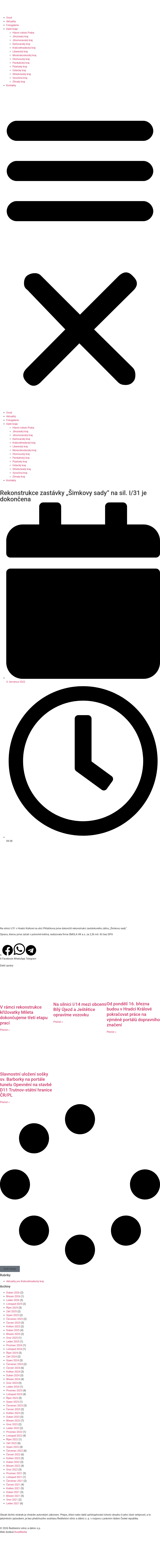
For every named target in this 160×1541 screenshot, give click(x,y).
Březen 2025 (13, 1334)
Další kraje (12, 28)
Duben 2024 (13, 1375)
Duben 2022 (13, 1462)
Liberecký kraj (20, 51)
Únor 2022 (12, 1469)
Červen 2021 (13, 1484)
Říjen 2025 (12, 1307)
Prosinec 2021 (14, 1473)
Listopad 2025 (14, 1303)
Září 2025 (11, 1311)
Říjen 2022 (12, 1439)
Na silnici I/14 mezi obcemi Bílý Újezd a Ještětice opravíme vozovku (79, 1009)
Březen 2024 (13, 1379)
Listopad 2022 (14, 1435)
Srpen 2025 (12, 1315)
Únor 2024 (12, 1382)
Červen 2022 (13, 1454)
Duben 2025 (13, 1330)
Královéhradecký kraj (23, 47)
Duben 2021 (13, 1492)
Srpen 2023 (12, 1401)
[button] (80, 249)
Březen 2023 (13, 1420)
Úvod (9, 17)
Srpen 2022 (12, 1446)
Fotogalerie (12, 25)
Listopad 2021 (14, 1477)
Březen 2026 (13, 1296)
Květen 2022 (13, 1458)
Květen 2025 (13, 1326)
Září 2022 (11, 1443)
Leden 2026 (12, 1300)
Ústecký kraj (19, 70)
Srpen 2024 (12, 1360)
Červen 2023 (13, 1409)
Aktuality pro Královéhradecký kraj (25, 1281)
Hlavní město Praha (23, 32)
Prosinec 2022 (14, 1431)
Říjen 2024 (12, 1352)
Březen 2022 (13, 1465)
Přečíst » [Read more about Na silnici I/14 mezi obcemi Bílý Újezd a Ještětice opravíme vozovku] (58, 1021)
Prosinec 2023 (14, 1390)
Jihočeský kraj (20, 36)
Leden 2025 (12, 1341)
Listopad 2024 (14, 1349)
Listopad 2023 (14, 1394)
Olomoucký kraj (21, 59)
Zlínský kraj (18, 81)
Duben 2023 (13, 1416)
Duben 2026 (13, 1292)
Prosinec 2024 (14, 1345)
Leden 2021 (12, 1503)
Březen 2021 (13, 1495)
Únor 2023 (12, 1424)
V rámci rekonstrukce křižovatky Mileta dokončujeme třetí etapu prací (24, 1015)
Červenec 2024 (14, 1364)
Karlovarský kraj (21, 44)
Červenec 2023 (14, 1405)
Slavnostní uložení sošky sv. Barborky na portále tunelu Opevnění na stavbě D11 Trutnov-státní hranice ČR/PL (26, 1085)
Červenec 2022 (14, 1450)
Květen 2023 (13, 1413)
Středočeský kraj (21, 74)
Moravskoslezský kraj (24, 55)
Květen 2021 (13, 1488)
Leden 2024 (12, 1386)
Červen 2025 (13, 1322)
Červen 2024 (13, 1367)
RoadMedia (20, 1531)
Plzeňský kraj (19, 66)
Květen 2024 (13, 1371)
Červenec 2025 (14, 1318)
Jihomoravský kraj (22, 40)
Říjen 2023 (12, 1398)
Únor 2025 (12, 1337)
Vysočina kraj (19, 77)
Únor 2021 (12, 1499)
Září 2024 (11, 1356)
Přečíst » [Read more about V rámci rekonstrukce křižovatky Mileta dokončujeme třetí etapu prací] (5, 1029)
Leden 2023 (12, 1428)
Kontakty (11, 85)
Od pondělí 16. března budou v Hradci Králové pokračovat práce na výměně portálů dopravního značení (133, 1014)
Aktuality (11, 21)
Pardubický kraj (20, 62)
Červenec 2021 (14, 1480)
